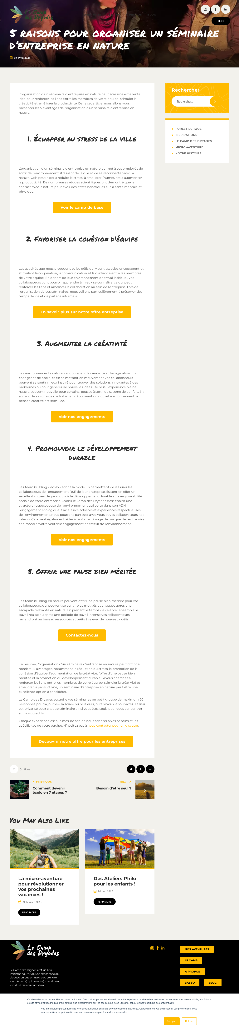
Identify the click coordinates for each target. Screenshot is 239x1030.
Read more (32, 913)
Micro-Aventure (189, 147)
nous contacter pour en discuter (113, 725)
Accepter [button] (171, 1021)
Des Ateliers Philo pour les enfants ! (115, 881)
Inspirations (186, 135)
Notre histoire (188, 153)
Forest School (188, 129)
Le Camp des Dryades (193, 141)
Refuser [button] (189, 1021)
